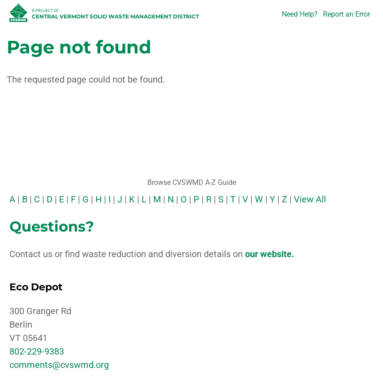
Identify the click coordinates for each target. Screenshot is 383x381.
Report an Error (346, 14)
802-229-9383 (36, 351)
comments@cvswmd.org (59, 364)
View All (310, 199)
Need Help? (300, 14)
